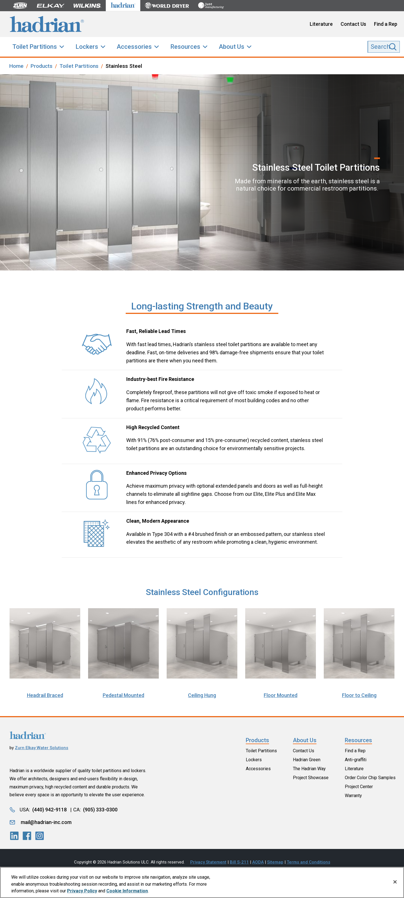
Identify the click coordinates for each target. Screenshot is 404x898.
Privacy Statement (208, 862)
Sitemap (275, 862)
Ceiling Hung (202, 695)
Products (257, 740)
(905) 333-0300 (100, 810)
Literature (321, 24)
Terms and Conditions (308, 862)
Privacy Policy (82, 893)
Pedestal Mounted (123, 695)
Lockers (86, 46)
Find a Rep (385, 24)
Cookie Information (127, 893)
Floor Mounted (280, 695)
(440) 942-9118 (49, 810)
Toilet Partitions (34, 46)
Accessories (134, 46)
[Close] (395, 884)
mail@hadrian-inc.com (46, 822)
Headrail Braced (45, 695)
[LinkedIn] (14, 835)
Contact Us (353, 24)
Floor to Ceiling (359, 695)
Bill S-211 (239, 862)
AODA (258, 862)
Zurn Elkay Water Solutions (41, 747)
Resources (185, 46)
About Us (231, 46)
